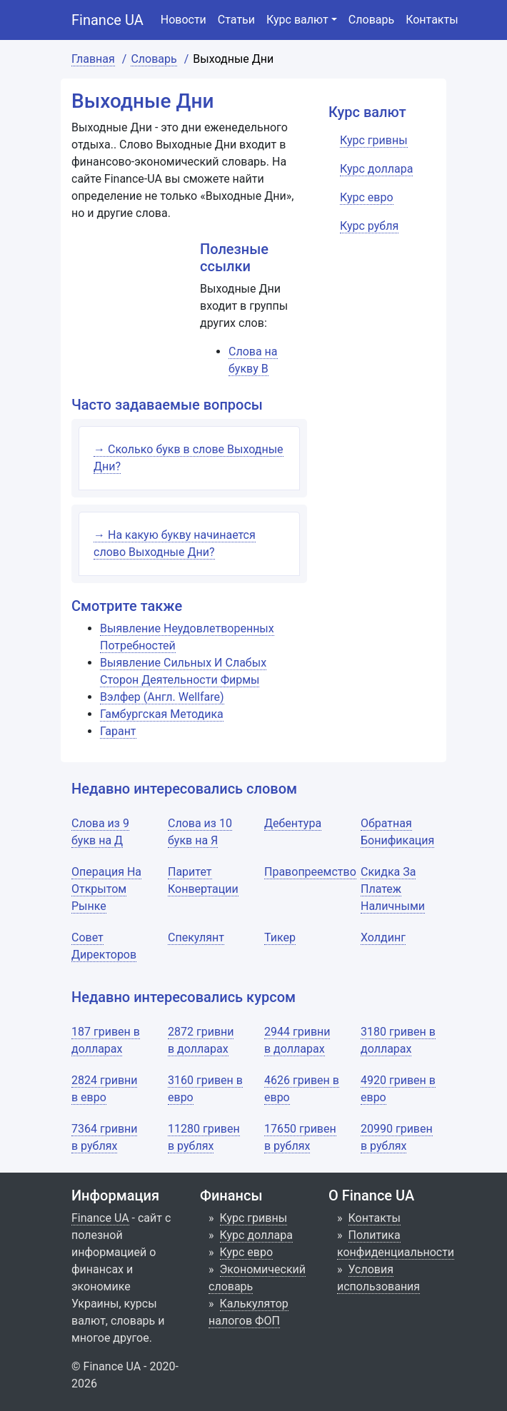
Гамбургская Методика (162, 714)
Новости (183, 19)
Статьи (236, 19)
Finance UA (107, 20)
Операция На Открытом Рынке (106, 889)
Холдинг (383, 937)
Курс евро (246, 1252)
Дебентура (292, 823)
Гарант (118, 731)
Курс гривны (254, 1218)
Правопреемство (310, 872)
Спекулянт (196, 937)
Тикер (280, 937)
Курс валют (297, 19)
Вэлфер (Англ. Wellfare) (162, 697)
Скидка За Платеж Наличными (393, 889)
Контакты (432, 19)
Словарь (371, 19)
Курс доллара (256, 1235)
